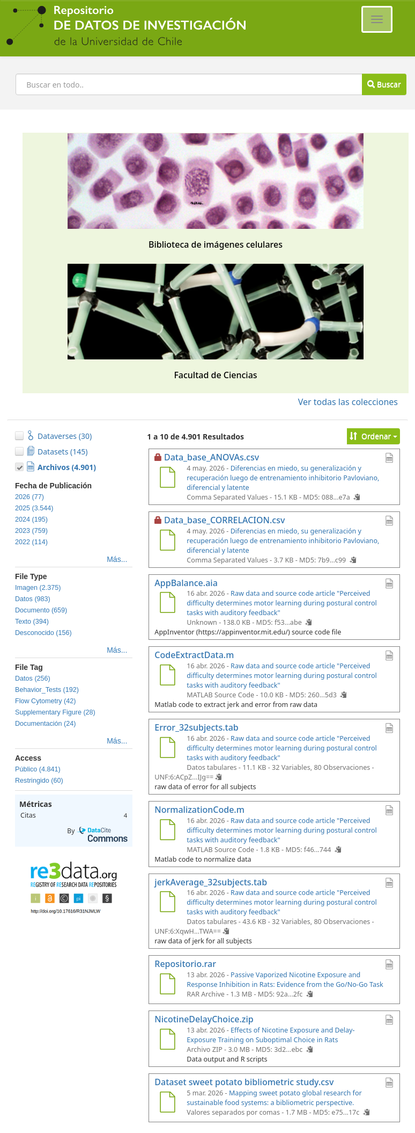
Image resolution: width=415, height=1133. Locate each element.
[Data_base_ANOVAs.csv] (167, 479)
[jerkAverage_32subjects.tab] (167, 903)
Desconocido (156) (43, 633)
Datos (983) (32, 599)
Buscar (384, 84)
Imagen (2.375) (38, 587)
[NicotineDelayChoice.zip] (167, 1040)
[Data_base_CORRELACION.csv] (167, 541)
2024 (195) (31, 519)
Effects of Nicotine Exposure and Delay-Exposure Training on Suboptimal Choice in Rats (270, 1035)
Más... (117, 559)
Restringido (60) (39, 780)
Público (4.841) (38, 769)
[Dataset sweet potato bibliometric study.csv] (167, 1103)
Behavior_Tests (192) (47, 690)
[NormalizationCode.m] (167, 831)
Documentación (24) (45, 723)
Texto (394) (32, 621)
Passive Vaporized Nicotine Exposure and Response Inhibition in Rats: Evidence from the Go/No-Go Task (285, 979)
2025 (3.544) (34, 508)
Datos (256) (32, 678)
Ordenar (373, 436)
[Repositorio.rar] (167, 985)
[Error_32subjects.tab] (167, 749)
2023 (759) (31, 531)
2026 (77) (29, 497)
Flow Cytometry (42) (45, 701)
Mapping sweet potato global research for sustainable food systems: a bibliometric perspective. (274, 1097)
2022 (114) (31, 542)
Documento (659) (41, 610)
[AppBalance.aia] (167, 604)
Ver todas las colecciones (348, 402)
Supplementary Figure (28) (55, 712)
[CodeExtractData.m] (167, 676)
